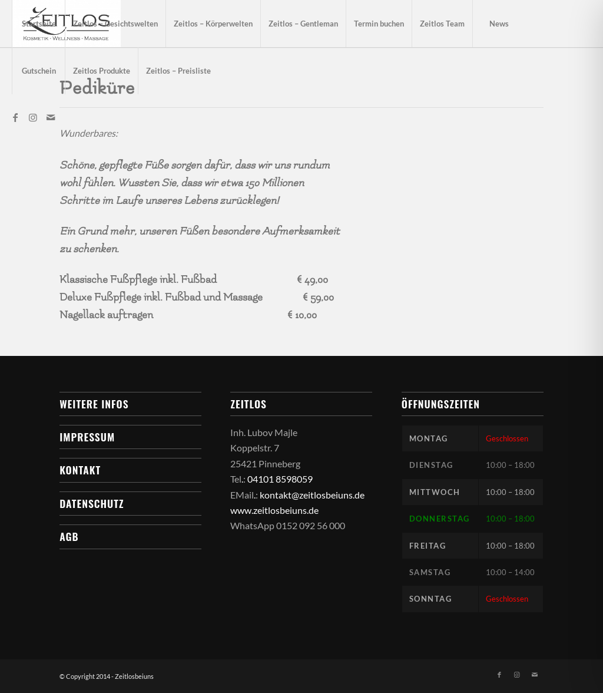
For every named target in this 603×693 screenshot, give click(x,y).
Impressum (87, 436)
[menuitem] (38, 23)
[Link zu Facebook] (15, 117)
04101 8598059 (280, 478)
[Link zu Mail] (50, 117)
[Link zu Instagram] (33, 117)
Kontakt (80, 469)
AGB (68, 536)
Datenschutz (91, 503)
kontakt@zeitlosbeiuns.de (312, 494)
